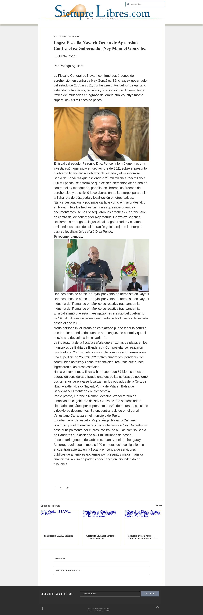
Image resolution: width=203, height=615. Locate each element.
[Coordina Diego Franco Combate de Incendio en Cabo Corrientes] (143, 520)
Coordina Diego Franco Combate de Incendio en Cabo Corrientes (143, 537)
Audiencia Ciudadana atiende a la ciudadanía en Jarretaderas (100, 537)
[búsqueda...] (144, 4)
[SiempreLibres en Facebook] (42, 608)
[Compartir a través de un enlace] (67, 488)
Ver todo (159, 505)
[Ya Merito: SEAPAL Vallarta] (59, 520)
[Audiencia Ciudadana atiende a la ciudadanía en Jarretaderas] (101, 520)
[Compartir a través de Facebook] (55, 488)
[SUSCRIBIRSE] (150, 593)
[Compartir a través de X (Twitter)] (61, 488)
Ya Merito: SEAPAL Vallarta (58, 535)
